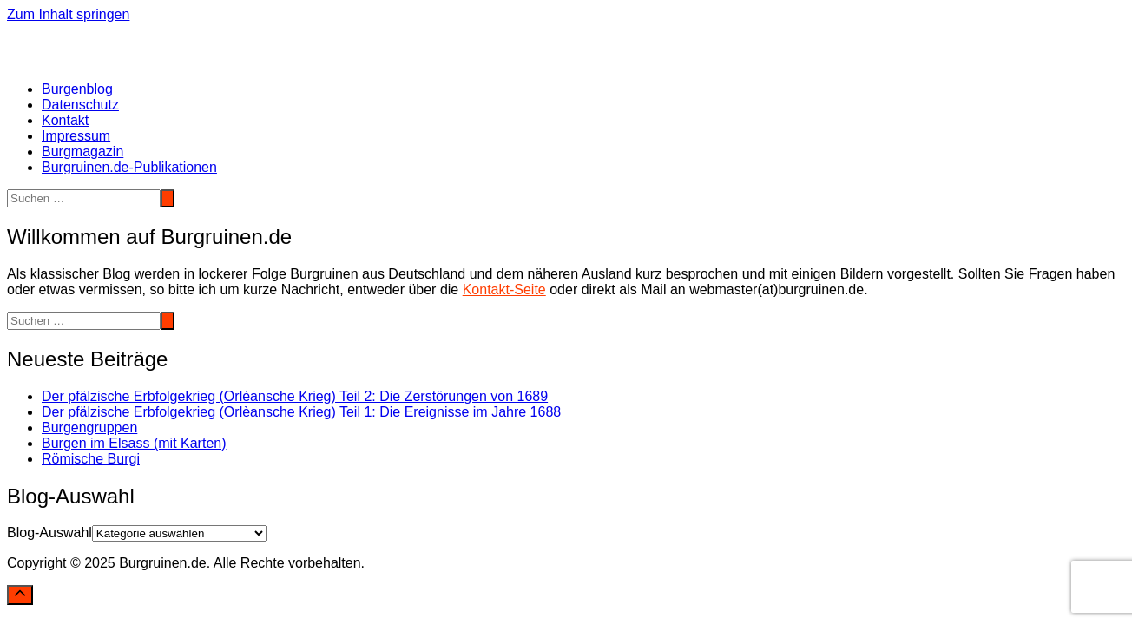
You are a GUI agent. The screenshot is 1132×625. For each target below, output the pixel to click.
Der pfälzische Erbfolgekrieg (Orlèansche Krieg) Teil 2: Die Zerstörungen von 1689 (295, 396)
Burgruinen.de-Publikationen (129, 167)
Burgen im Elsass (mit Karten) (134, 443)
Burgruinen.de (51, 30)
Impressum (76, 135)
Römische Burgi (91, 458)
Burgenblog (77, 89)
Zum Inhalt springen (68, 14)
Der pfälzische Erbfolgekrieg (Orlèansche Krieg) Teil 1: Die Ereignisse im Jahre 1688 (301, 412)
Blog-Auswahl (49, 532)
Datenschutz (80, 104)
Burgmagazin (82, 151)
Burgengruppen (89, 427)
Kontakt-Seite (504, 289)
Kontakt (65, 120)
